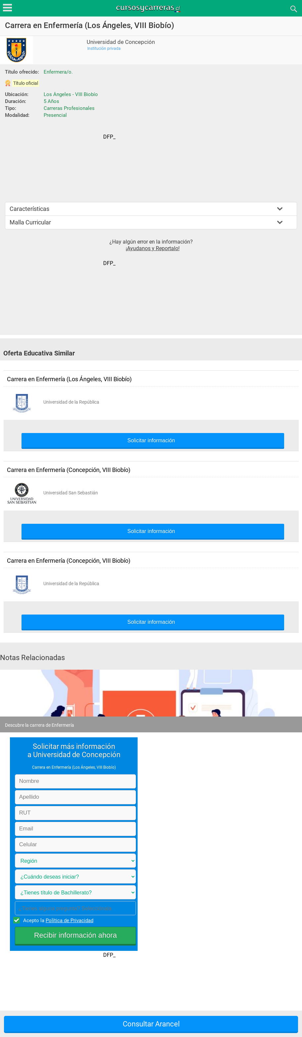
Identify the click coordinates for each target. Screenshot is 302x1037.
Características (29, 208)
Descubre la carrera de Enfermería (39, 725)
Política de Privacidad (69, 920)
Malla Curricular (30, 222)
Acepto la (57, 920)
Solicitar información (151, 440)
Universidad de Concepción (121, 42)
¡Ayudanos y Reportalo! (153, 248)
